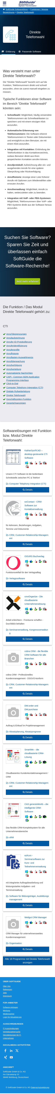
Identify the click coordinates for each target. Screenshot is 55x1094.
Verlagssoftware (17, 578)
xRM (11, 837)
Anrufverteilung (13, 369)
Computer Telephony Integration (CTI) (24, 387)
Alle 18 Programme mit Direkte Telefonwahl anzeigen (27, 961)
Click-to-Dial (12, 383)
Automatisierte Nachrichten (19, 373)
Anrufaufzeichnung (15, 338)
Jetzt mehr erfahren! (27, 281)
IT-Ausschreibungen (11, 1028)
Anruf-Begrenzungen (16, 334)
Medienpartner (8, 1014)
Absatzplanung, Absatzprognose (25, 731)
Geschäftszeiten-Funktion (18, 399)
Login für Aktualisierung (12, 1017)
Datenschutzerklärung (40, 1087)
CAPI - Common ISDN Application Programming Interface (22, 378)
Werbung (6, 1011)
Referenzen (7, 989)
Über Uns (6, 986)
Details (29, 489)
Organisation (15, 943)
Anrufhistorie (12, 353)
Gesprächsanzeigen (16, 403)
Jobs (5, 993)
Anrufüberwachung (15, 361)
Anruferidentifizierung (16, 345)
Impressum (7, 996)
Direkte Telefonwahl (25, 12)
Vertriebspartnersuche (11, 1032)
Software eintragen (10, 1007)
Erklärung (10, 51)
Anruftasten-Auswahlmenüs (19, 357)
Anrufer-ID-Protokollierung (19, 342)
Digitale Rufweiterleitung (18, 391)
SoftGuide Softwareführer (17, 9)
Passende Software (31, 51)
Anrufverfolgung (14, 365)
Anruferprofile (13, 349)
